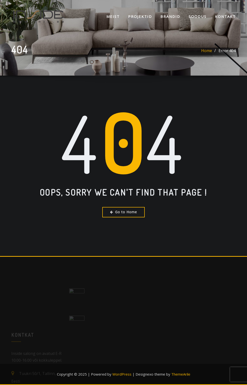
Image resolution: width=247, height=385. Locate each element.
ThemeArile (180, 374)
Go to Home (123, 212)
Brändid (170, 16)
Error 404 (227, 51)
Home (206, 51)
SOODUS (197, 16)
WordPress (121, 374)
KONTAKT (225, 16)
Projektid (140, 16)
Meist (113, 16)
